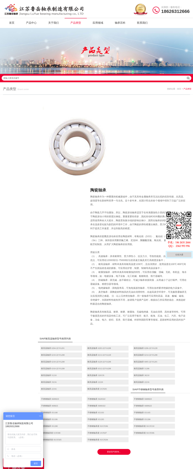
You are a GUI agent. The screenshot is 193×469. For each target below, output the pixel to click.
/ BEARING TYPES (114, 415)
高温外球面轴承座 (108, 444)
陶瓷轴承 (25, 188)
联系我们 (142, 24)
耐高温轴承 (25, 146)
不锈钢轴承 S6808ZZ (131, 344)
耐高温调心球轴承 (25, 222)
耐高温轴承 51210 (59, 320)
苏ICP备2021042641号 (79, 465)
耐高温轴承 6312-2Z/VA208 (134, 313)
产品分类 (56, 434)
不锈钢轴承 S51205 (130, 357)
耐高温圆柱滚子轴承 (25, 239)
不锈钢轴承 (25, 205)
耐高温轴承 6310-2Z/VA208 (98, 313)
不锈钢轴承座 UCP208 (167, 364)
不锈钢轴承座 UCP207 (61, 371)
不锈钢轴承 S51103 (166, 350)
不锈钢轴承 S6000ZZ (60, 344)
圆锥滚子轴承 (25, 348)
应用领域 (98, 24)
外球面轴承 (25, 315)
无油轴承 (25, 163)
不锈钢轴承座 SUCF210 (132, 364)
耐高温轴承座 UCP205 (167, 327)
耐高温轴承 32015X (95, 320)
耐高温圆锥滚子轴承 (25, 264)
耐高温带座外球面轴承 (25, 281)
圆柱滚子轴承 (25, 323)
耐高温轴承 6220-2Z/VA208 (169, 306)
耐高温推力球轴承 (25, 230)
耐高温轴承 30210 (130, 320)
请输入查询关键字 (96, 83)
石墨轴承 (25, 171)
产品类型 (75, 24)
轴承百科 (120, 24)
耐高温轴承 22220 (59, 327)
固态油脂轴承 (25, 137)
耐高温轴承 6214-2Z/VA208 (98, 306)
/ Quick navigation (65, 415)
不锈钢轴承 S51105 (59, 357)
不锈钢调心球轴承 (25, 213)
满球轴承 (25, 180)
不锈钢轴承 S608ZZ (166, 344)
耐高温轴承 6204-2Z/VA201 (63, 300)
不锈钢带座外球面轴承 (25, 365)
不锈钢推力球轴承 (129, 434)
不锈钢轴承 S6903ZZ (60, 350)
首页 (11, 24)
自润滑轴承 (25, 154)
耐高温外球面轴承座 (25, 289)
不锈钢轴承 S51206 (166, 357)
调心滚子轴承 (25, 332)
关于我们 (53, 24)
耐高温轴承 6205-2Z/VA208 (98, 300)
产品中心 (31, 24)
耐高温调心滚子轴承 (25, 247)
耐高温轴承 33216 (165, 320)
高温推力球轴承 (107, 429)
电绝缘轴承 (25, 196)
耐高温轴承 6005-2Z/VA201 (63, 313)
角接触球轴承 (25, 340)
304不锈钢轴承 (25, 357)
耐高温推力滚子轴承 (25, 272)
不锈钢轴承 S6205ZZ (96, 344)
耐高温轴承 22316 (130, 327)
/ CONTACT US (161, 415)
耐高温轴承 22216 (94, 327)
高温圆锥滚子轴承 (108, 439)
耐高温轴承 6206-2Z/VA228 (134, 300)
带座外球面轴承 (25, 298)
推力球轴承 (25, 306)
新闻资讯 (56, 439)
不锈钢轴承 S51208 (59, 364)
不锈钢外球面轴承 (129, 444)
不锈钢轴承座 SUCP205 (132, 371)
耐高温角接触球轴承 (25, 256)
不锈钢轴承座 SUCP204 (168, 371)
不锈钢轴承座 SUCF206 (97, 364)
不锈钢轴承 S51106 (95, 357)
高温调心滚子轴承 (108, 434)
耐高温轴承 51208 (165, 313)
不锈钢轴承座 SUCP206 (97, 371)
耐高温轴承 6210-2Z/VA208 (169, 300)
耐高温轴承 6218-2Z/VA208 (134, 306)
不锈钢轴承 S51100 (130, 350)
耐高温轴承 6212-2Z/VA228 (63, 306)
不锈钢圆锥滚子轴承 (129, 439)
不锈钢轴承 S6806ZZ (96, 350)
